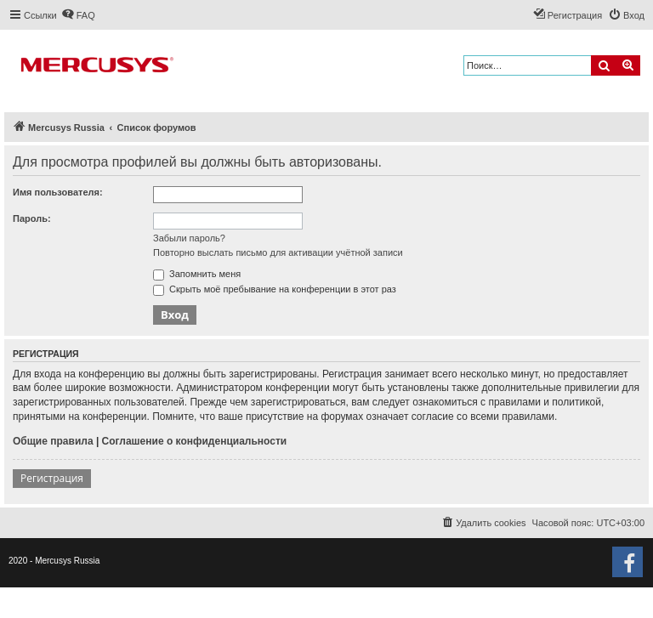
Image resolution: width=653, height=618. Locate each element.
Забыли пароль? (189, 238)
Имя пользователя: (58, 192)
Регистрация (51, 478)
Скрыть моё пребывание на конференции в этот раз (274, 289)
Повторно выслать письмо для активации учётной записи (278, 252)
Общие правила (53, 441)
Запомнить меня (197, 274)
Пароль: (32, 218)
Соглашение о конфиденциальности (194, 441)
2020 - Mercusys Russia (54, 560)
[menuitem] (78, 15)
